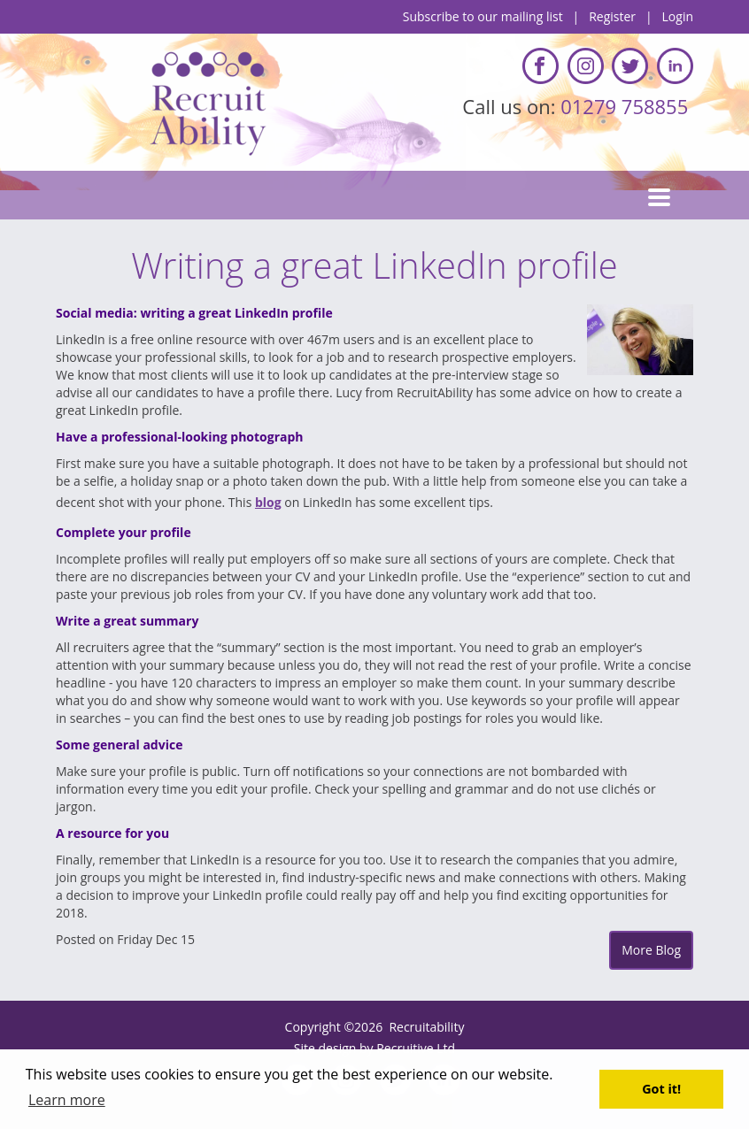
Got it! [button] (661, 1088)
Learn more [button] (66, 1100)
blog (268, 502)
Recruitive (404, 1048)
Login (677, 16)
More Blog (651, 949)
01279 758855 (626, 106)
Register (612, 16)
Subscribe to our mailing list (483, 16)
